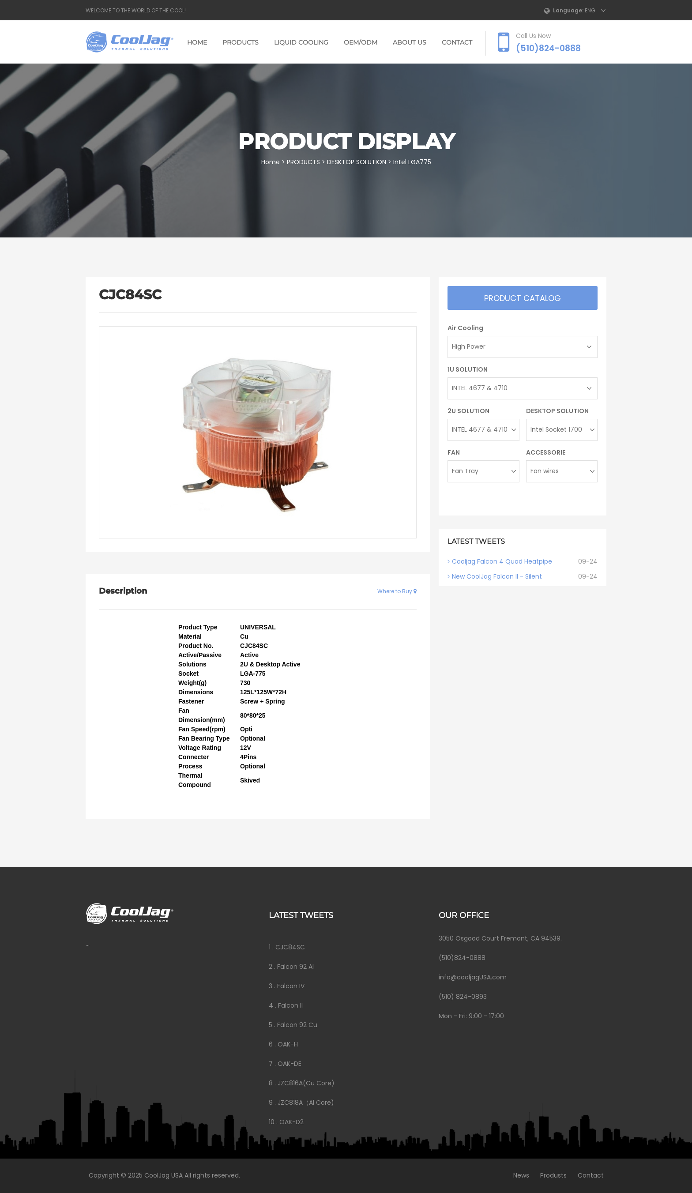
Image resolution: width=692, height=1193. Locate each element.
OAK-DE (289, 1063)
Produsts (551, 1175)
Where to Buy (397, 591)
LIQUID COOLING (301, 42)
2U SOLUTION (468, 410)
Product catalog (522, 298)
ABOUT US (409, 42)
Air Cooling (465, 328)
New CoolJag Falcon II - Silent (497, 576)
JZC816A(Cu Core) (306, 1083)
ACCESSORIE (545, 452)
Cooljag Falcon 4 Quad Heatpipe (502, 561)
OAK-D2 (291, 1122)
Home (197, 42)
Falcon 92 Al (295, 966)
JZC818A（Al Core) (306, 1102)
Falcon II (290, 1005)
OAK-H (288, 1044)
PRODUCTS (240, 42)
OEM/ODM (360, 42)
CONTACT (457, 42)
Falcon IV (291, 986)
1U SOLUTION (468, 369)
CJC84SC (290, 947)
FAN (454, 452)
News (519, 1175)
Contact (588, 1175)
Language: (568, 10)
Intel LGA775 (413, 162)
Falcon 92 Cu (297, 1024)
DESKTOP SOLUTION (357, 162)
